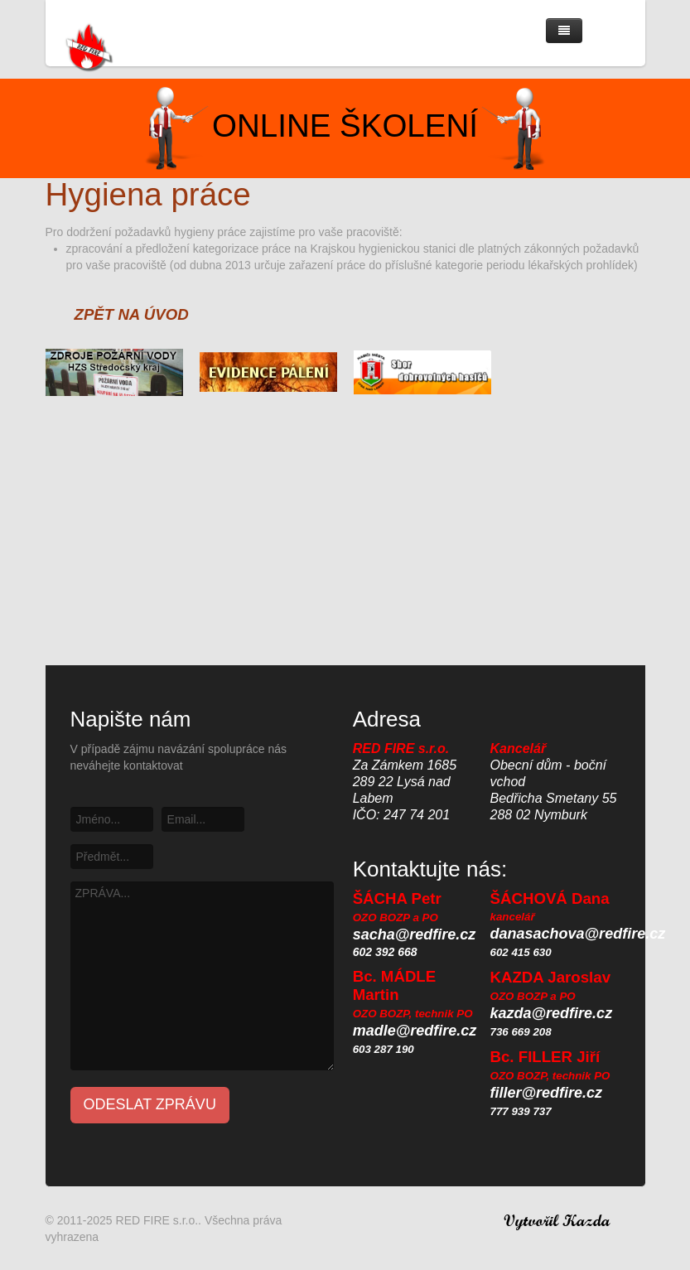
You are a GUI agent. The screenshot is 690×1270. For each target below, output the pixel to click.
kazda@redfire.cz (551, 1013)
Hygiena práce (148, 194)
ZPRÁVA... (202, 975)
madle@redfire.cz (415, 1030)
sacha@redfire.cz (414, 934)
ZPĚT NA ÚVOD (132, 314)
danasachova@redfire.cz (578, 933)
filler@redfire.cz (546, 1092)
